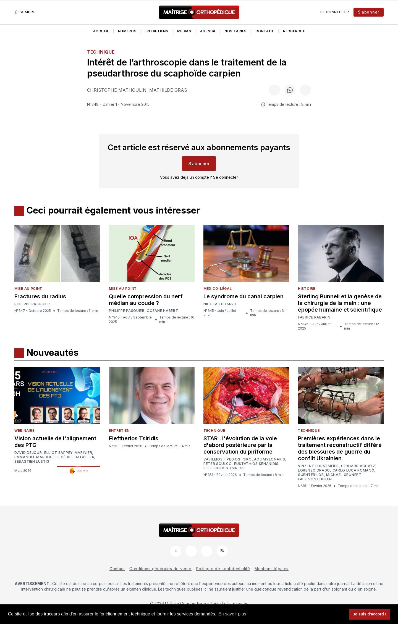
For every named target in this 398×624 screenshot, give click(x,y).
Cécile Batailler (77, 457)
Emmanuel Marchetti (36, 457)
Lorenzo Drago (314, 470)
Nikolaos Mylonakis (264, 459)
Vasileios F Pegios (221, 459)
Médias (184, 31)
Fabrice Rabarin (314, 317)
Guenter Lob (311, 475)
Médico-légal (217, 288)
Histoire (306, 288)
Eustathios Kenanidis (256, 464)
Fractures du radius (40, 296)
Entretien (119, 430)
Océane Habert (162, 311)
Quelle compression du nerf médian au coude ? (146, 299)
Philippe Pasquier (32, 304)
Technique (100, 52)
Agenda (208, 31)
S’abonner (368, 12)
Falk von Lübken (315, 479)
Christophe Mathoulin (116, 90)
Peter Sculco (217, 464)
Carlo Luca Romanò (353, 470)
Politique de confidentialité (223, 568)
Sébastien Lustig (31, 461)
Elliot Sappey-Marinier (68, 453)
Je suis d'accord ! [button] (369, 614)
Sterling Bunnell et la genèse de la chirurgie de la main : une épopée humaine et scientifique (340, 303)
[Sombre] (24, 12)
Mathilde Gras (168, 90)
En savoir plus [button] (232, 614)
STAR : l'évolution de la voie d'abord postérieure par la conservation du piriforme (240, 445)
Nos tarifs (235, 31)
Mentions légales (272, 568)
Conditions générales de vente (160, 568)
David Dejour (28, 453)
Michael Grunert (344, 475)
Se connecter (334, 12)
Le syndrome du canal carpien (243, 296)
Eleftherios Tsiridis (133, 438)
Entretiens (156, 31)
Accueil (101, 31)
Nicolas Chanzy (220, 304)
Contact (264, 31)
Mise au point (28, 288)
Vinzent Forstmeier (318, 466)
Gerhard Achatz (358, 466)
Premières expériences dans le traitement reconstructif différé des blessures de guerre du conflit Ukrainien (340, 448)
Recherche (294, 31)
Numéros (127, 31)
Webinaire (24, 430)
